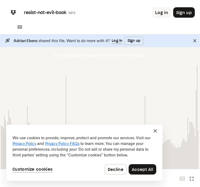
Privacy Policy (24, 143)
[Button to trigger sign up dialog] (184, 12)
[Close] (195, 41)
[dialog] (84, 153)
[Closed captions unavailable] (182, 179)
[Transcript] (20, 27)
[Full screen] (192, 179)
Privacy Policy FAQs (62, 143)
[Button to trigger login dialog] (161, 12)
